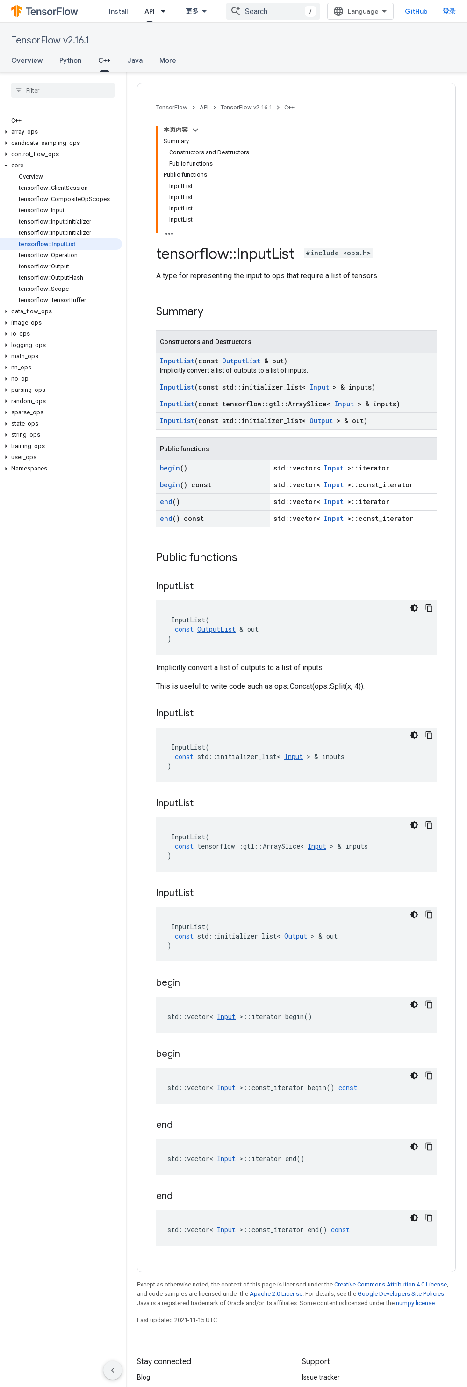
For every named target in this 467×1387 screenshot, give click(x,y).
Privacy (176, 1353)
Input (319, 269)
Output (321, 302)
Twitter (147, 1289)
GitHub (423, 11)
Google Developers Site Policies (401, 1175)
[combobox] (280, 11)
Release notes (323, 1274)
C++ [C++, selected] (104, 60)
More (167, 60)
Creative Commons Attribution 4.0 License (390, 1166)
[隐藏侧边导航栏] (112, 1370)
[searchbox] (63, 90)
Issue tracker (321, 1259)
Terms (146, 1353)
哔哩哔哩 (150, 1304)
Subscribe (354, 1373)
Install (118, 11)
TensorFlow (171, 107)
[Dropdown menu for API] (166, 11)
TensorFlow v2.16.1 (50, 40)
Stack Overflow (324, 1289)
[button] (61, 131)
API (204, 107)
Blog (143, 1259)
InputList (177, 242)
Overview (27, 60)
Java (135, 60)
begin (170, 350)
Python (70, 60)
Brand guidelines (326, 1304)
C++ (289, 107)
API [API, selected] (149, 11)
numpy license (415, 1185)
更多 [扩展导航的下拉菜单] (192, 11)
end (166, 383)
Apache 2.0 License (276, 1175)
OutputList (241, 242)
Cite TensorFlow (325, 1319)
